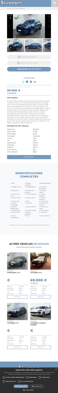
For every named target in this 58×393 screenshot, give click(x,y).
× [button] (56, 369)
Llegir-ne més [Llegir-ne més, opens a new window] (46, 374)
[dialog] (29, 380)
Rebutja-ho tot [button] (37, 386)
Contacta (29, 157)
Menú (54, 3)
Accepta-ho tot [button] (21, 386)
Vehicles (12, 8)
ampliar (17, 297)
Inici (8, 8)
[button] (29, 390)
